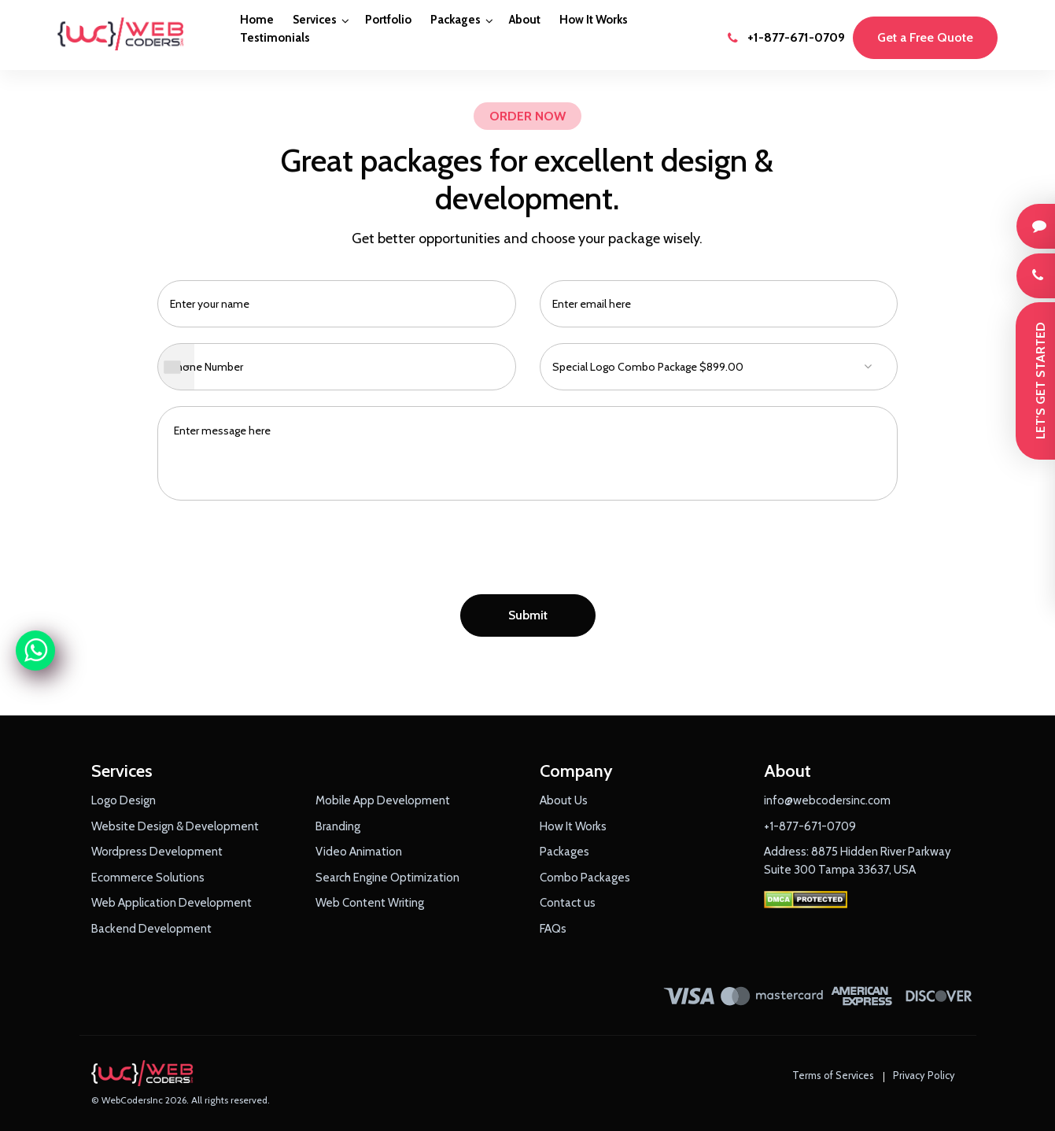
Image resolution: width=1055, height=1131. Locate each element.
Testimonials (275, 38)
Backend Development (151, 929)
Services (315, 20)
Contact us (568, 903)
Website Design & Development (175, 826)
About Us (564, 800)
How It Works (593, 20)
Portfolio (388, 20)
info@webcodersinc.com (827, 800)
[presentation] (527, 551)
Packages (455, 20)
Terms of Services (833, 1075)
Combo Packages (585, 877)
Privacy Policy (924, 1075)
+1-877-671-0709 (786, 37)
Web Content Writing (369, 903)
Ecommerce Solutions (148, 877)
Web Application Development (171, 903)
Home (257, 20)
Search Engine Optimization (387, 877)
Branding (337, 826)
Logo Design (123, 800)
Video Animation (358, 852)
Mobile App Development (382, 800)
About (524, 20)
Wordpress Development (157, 852)
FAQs (553, 929)
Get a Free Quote (925, 37)
